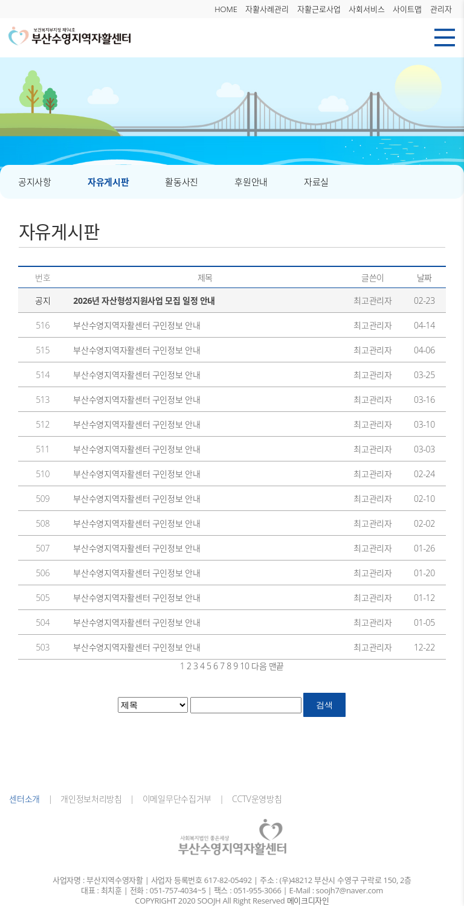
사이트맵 (407, 9)
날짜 (424, 277)
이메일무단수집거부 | (179, 799)
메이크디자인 (308, 901)
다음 (258, 666)
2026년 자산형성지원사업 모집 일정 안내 (144, 300)
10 (244, 666)
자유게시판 (108, 182)
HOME (225, 9)
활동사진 (181, 182)
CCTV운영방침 (253, 799)
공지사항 (34, 182)
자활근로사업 (319, 9)
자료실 (316, 182)
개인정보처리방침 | (94, 799)
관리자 (441, 9)
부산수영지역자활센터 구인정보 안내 (136, 325)
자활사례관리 (267, 9)
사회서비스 (367, 9)
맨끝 (276, 666)
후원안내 (251, 182)
